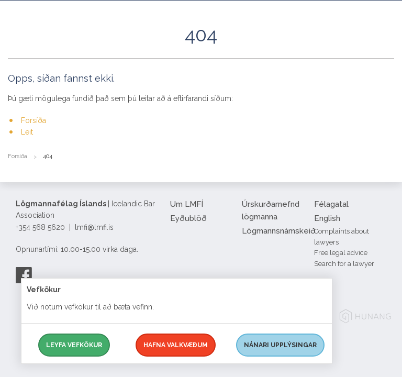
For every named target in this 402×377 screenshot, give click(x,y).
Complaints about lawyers (341, 236)
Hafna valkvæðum (175, 345)
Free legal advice (340, 253)
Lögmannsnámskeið (274, 231)
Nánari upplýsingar (280, 345)
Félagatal (331, 204)
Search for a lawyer (344, 264)
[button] (386, 46)
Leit (27, 132)
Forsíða (33, 120)
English (327, 218)
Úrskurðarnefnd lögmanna (270, 210)
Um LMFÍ (186, 204)
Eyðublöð (188, 218)
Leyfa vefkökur (74, 345)
